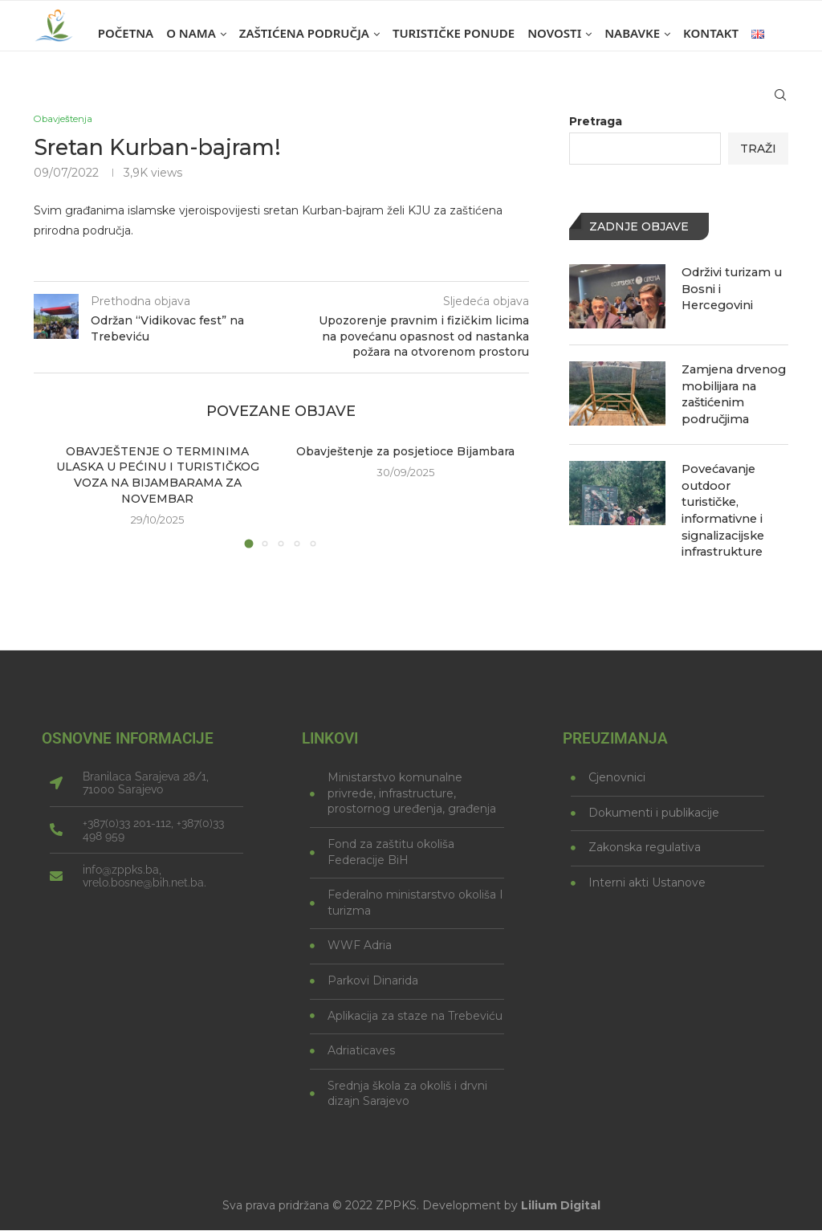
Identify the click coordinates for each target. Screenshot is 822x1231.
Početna (125, 33)
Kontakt (711, 33)
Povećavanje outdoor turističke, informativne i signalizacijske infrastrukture (735, 497)
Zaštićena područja (304, 33)
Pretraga (595, 121)
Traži (758, 148)
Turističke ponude (454, 33)
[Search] (780, 102)
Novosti (554, 33)
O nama (191, 33)
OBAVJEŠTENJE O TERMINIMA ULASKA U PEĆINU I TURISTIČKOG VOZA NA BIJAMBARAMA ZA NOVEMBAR (157, 476)
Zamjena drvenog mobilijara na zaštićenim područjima (732, 392)
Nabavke (632, 33)
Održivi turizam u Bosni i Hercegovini (730, 287)
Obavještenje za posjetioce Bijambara (405, 453)
